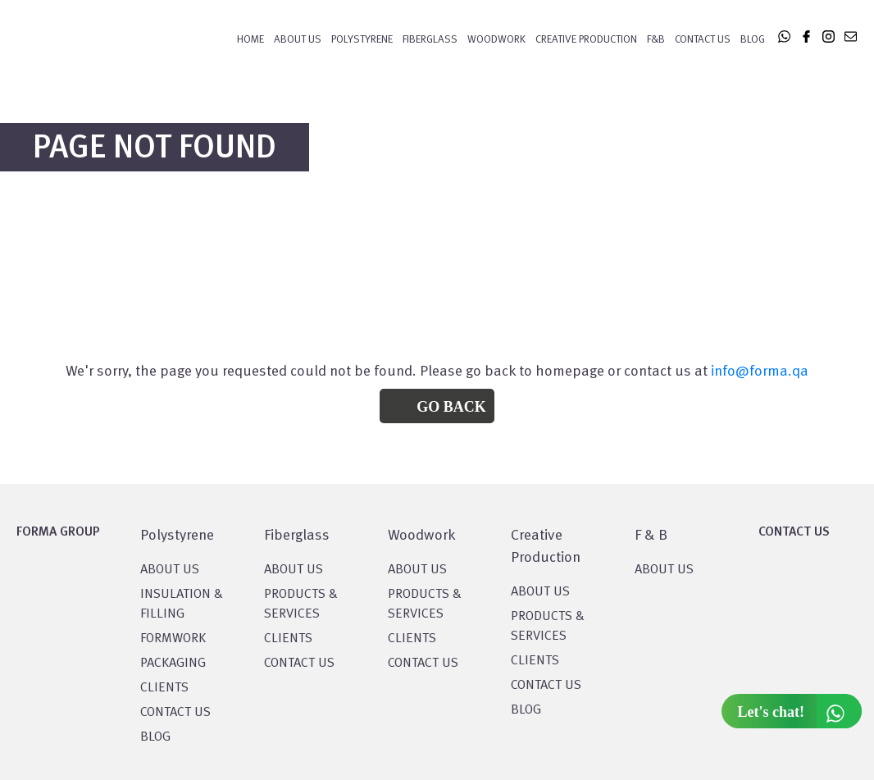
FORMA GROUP (58, 532)
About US (169, 570)
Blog (752, 39)
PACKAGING (173, 663)
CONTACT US (175, 712)
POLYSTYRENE (362, 39)
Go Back (451, 407)
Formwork (173, 638)
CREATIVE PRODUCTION (586, 39)
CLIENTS (164, 688)
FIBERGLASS (430, 39)
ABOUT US (664, 570)
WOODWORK (496, 39)
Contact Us (703, 39)
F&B (656, 39)
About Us (297, 39)
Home (250, 39)
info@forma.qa (759, 371)
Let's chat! (800, 711)
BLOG (155, 737)
